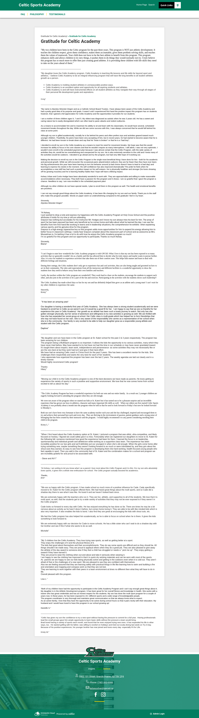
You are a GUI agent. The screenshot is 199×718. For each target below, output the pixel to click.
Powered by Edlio (65, 714)
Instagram (103, 694)
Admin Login (157, 714)
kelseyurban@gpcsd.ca (101, 688)
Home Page (141, 5)
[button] (57, 14)
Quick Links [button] (171, 5)
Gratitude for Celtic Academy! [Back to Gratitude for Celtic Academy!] (54, 36)
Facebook (95, 694)
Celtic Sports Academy (40, 5)
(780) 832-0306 (105, 682)
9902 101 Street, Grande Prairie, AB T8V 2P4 (101, 676)
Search (151, 5)
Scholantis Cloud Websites (44, 714)
